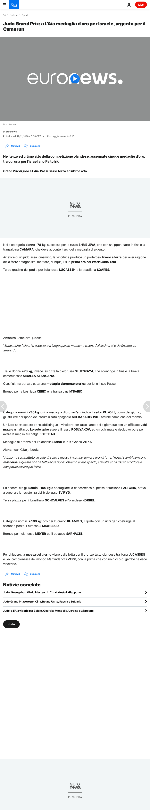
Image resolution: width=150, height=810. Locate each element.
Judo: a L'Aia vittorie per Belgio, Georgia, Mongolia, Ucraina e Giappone (48, 610)
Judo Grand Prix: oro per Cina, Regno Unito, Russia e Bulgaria (42, 601)
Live (141, 4)
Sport (25, 15)
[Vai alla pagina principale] (14, 4)
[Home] (4, 15)
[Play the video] (75, 79)
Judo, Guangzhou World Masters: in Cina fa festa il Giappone (42, 592)
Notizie (14, 15)
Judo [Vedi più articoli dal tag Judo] (11, 624)
